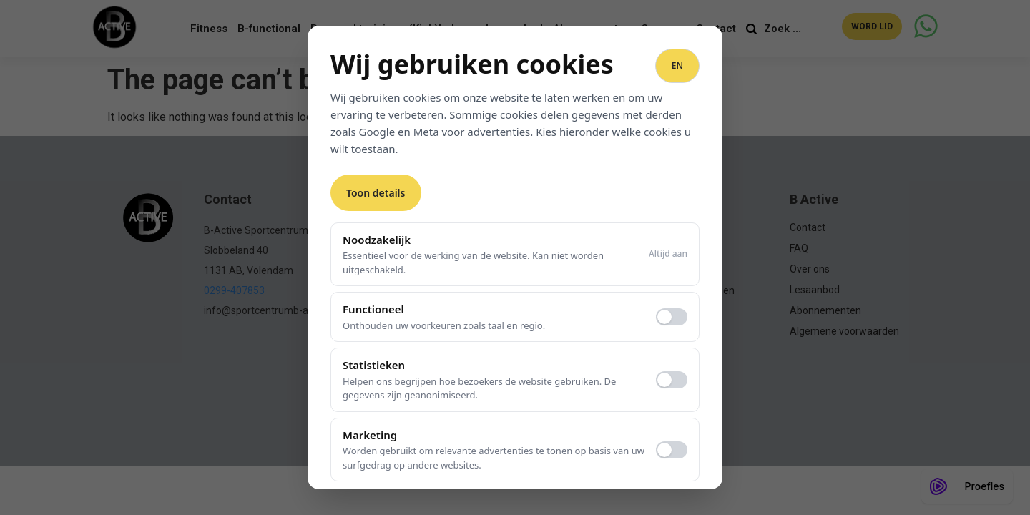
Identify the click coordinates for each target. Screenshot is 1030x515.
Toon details (376, 193)
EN (677, 65)
